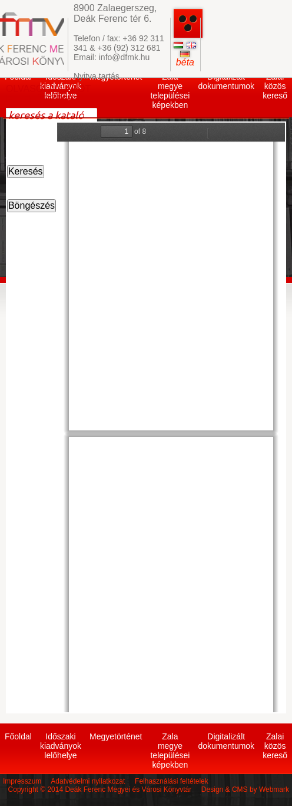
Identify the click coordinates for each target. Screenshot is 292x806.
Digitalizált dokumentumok (226, 81)
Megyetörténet (115, 736)
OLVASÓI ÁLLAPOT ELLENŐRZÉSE (48, 94)
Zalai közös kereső (275, 86)
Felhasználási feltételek (171, 781)
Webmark (274, 789)
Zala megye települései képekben (170, 91)
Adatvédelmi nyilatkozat (88, 781)
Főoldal (18, 736)
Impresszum (22, 781)
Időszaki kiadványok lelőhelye (60, 746)
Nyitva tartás (97, 76)
